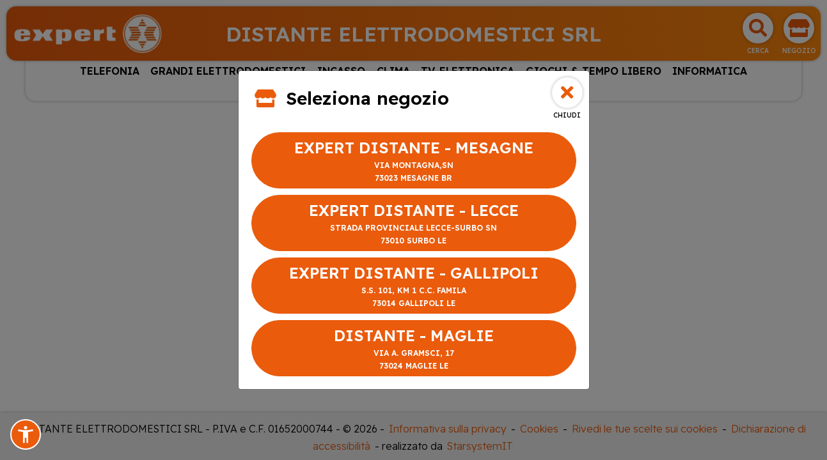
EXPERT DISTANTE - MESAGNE (413, 161)
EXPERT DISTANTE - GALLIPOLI (413, 286)
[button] (25, 434)
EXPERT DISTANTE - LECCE (413, 224)
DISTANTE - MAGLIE (413, 349)
